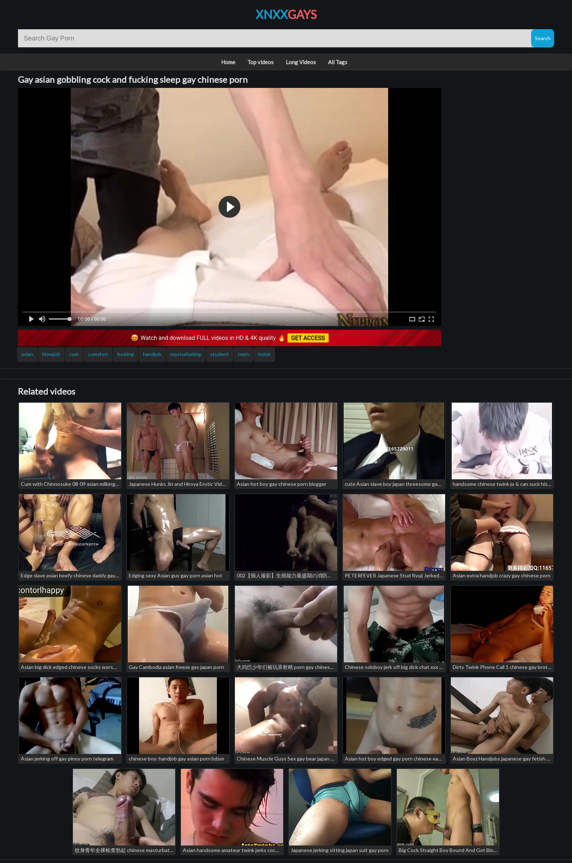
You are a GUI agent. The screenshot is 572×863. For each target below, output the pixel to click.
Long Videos (301, 62)
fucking (125, 354)
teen (243, 354)
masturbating (185, 354)
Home (228, 62)
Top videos (260, 62)
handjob (152, 354)
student (219, 354)
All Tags (337, 62)
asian (27, 354)
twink (264, 354)
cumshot (98, 354)
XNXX (286, 14)
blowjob (51, 354)
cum (74, 354)
